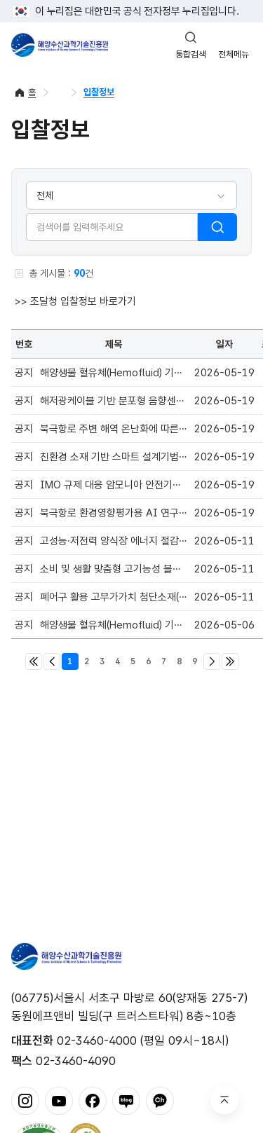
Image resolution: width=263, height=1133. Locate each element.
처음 (33, 661)
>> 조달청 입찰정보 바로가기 (75, 301)
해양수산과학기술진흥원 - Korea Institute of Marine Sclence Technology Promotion (59, 45)
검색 (217, 227)
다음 (211, 661)
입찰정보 (98, 92)
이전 (51, 661)
